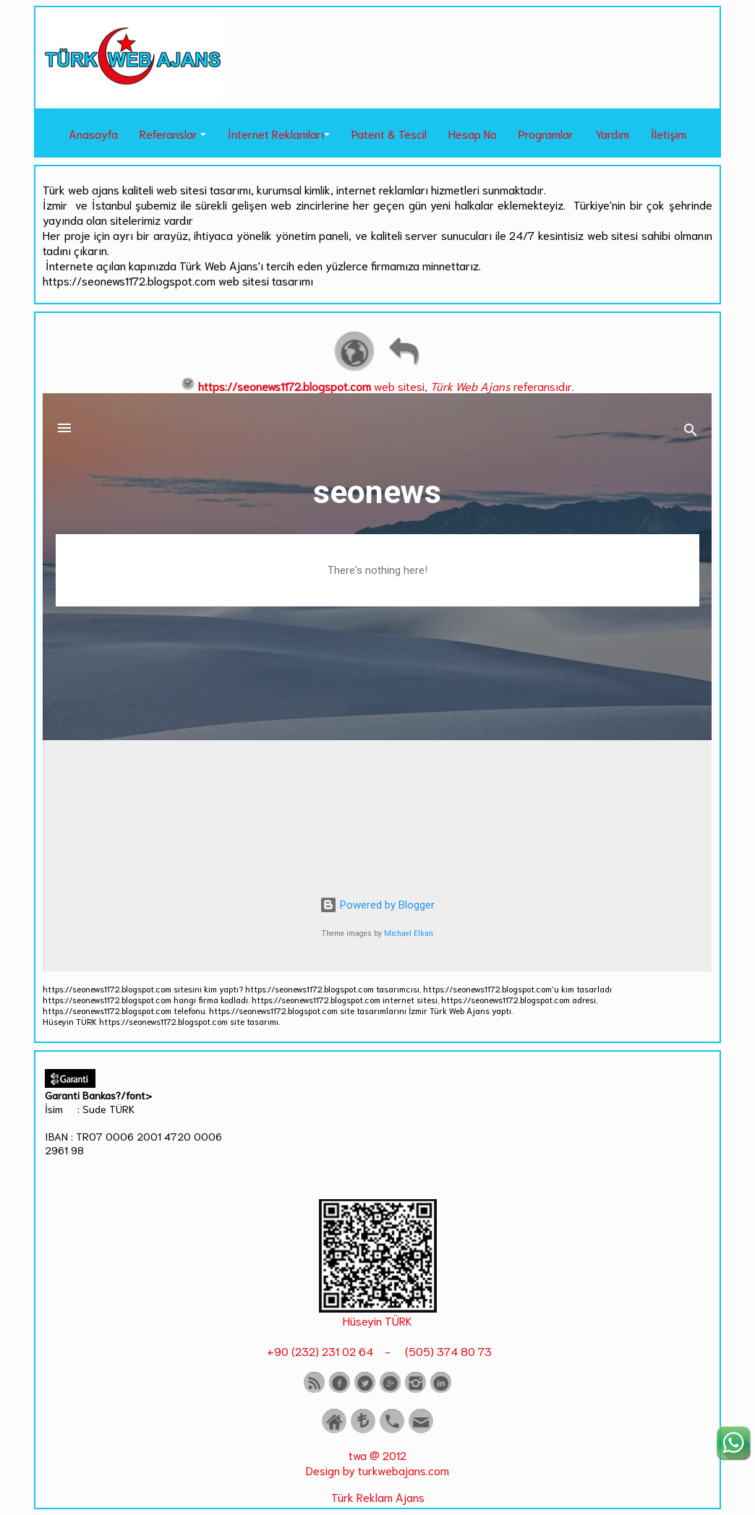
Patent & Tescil (389, 133)
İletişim (668, 133)
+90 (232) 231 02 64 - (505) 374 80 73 (378, 1350)
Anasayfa (93, 133)
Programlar (546, 133)
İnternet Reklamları (276, 133)
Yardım (612, 133)
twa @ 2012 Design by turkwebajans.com (377, 1462)
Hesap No (472, 133)
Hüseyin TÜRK (377, 1320)
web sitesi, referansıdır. (377, 385)
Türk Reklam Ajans (378, 1496)
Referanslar (168, 133)
